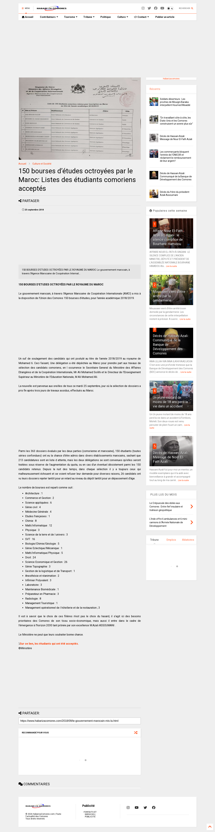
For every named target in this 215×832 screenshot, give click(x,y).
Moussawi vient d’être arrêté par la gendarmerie (169, 296)
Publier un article (164, 17)
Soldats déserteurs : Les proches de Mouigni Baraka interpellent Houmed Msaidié (175, 102)
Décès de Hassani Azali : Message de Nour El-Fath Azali (171, 457)
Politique (105, 17)
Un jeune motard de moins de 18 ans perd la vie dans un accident (170, 401)
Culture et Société (41, 163)
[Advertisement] (107, 48)
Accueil (27, 17)
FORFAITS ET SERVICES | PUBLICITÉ (90, 814)
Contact (141, 17)
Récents (154, 89)
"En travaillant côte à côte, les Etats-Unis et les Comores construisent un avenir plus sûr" (176, 120)
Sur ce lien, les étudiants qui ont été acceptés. (49, 643)
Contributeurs (49, 17)
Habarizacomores (171, 78)
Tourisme (70, 17)
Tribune (89, 17)
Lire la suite (171, 266)
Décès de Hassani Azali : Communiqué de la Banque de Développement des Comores (176, 176)
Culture (122, 17)
